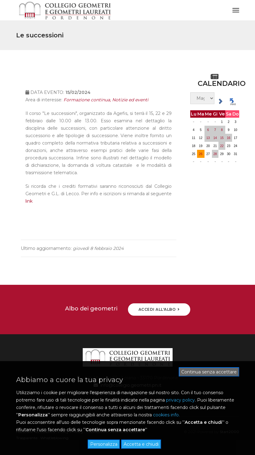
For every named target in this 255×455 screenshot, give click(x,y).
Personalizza (103, 444)
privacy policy (180, 400)
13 (208, 138)
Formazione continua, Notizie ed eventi (106, 103)
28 (215, 154)
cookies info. (166, 415)
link (29, 205)
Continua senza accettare (209, 372)
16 (228, 138)
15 (222, 138)
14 (215, 138)
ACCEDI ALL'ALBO (159, 309)
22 (222, 146)
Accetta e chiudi (141, 444)
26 (200, 154)
